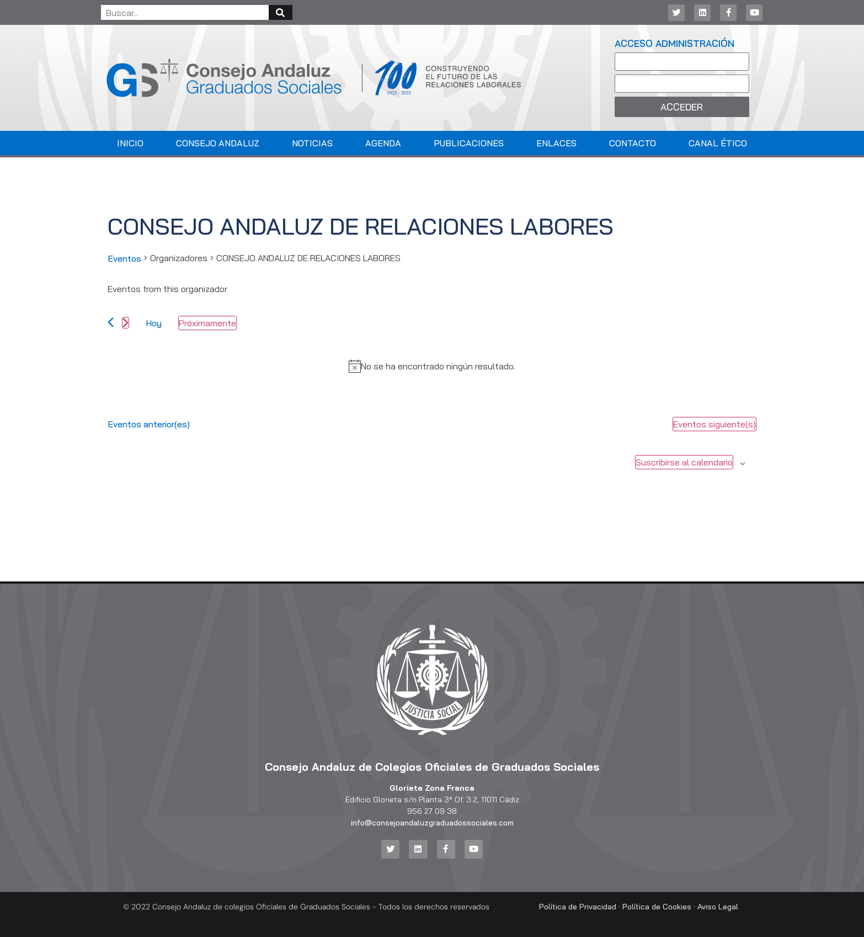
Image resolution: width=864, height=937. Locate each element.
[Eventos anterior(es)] (111, 322)
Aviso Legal (717, 906)
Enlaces (556, 143)
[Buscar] (280, 12)
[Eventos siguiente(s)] (125, 323)
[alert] (438, 366)
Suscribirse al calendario (684, 462)
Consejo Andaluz (217, 143)
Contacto (632, 143)
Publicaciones (469, 143)
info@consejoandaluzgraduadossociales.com (432, 823)
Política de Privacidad (577, 906)
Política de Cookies (656, 906)
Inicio (130, 143)
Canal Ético (718, 143)
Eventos (124, 258)
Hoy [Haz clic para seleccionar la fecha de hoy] (154, 323)
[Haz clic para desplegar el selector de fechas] (207, 323)
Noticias (312, 143)
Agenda (383, 143)
